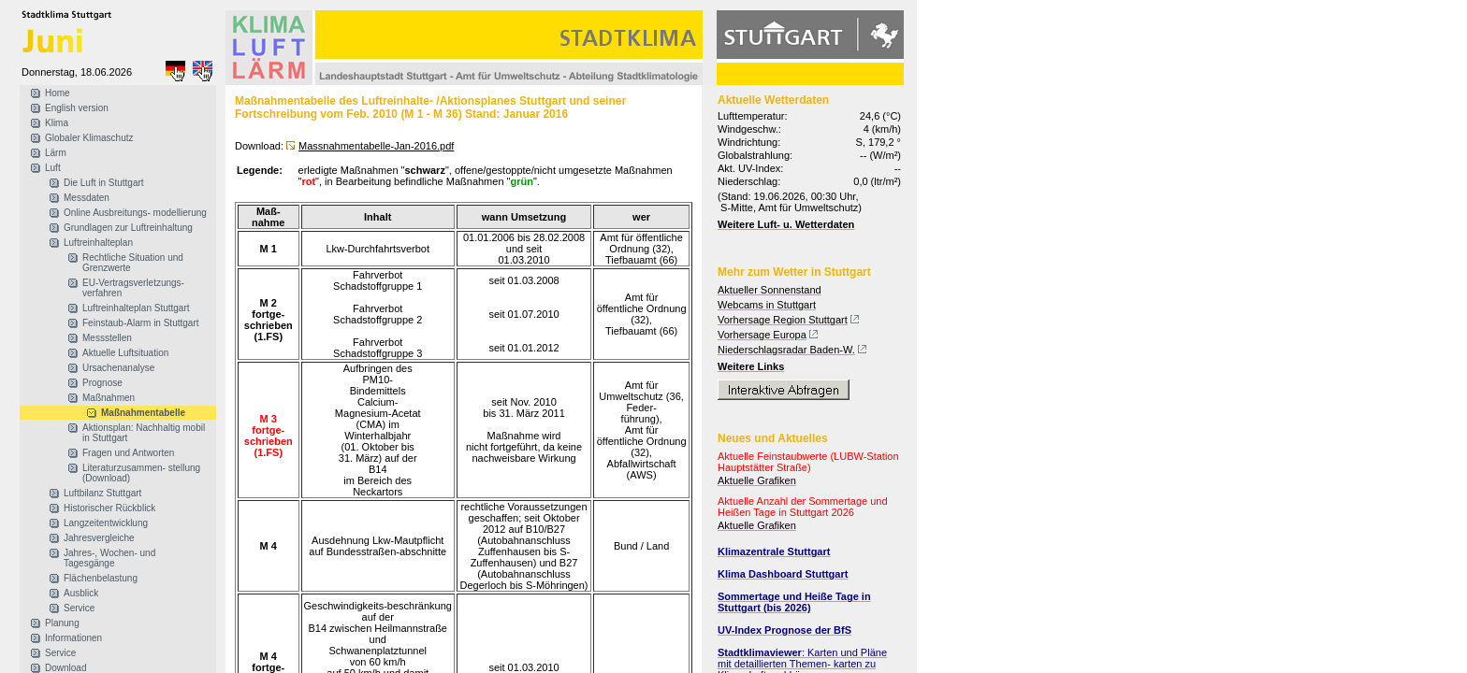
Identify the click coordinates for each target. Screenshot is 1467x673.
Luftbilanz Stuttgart (102, 493)
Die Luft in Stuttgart (104, 183)
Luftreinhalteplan (98, 242)
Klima (56, 123)
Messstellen (107, 338)
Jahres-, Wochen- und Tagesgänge (109, 558)
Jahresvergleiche (99, 538)
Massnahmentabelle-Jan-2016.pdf (376, 145)
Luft (53, 168)
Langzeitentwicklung (106, 523)
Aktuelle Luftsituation (125, 353)
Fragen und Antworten (128, 453)
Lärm (55, 153)
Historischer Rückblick (109, 508)
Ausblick (81, 593)
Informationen (73, 638)
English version (77, 108)
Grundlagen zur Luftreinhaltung (128, 227)
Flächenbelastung (101, 578)
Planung (62, 623)
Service (79, 608)
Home (57, 93)
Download (65, 668)
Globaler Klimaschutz (89, 138)
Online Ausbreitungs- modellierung (135, 213)
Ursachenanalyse (118, 368)
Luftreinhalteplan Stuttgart (136, 308)
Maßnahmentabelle (143, 413)
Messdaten (86, 198)
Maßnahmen (108, 398)
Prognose (102, 383)
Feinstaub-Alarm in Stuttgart (140, 323)
